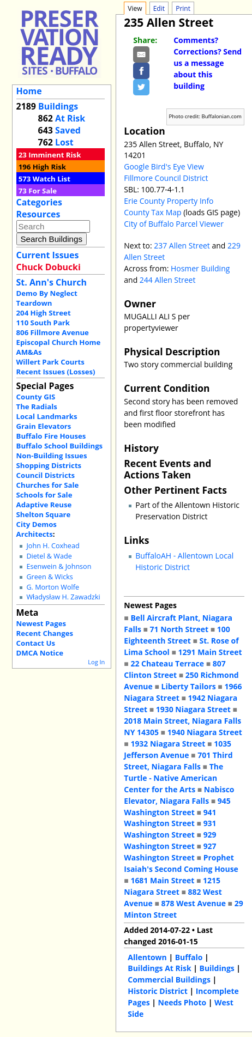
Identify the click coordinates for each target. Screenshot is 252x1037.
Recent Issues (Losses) (55, 372)
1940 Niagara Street (204, 732)
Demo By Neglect (46, 293)
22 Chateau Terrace (167, 663)
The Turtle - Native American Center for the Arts (173, 778)
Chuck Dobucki (48, 267)
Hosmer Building (200, 268)
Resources (38, 214)
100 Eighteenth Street (177, 635)
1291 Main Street (210, 652)
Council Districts (45, 475)
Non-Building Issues (51, 455)
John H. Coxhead (52, 545)
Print (183, 8)
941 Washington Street (170, 818)
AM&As (29, 352)
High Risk (49, 167)
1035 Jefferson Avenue (177, 749)
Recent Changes (45, 633)
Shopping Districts (49, 465)
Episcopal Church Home (58, 342)
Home (29, 91)
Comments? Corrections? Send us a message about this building (207, 63)
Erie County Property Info (168, 201)
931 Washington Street (170, 829)
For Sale (42, 191)
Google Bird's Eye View (163, 166)
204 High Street (43, 313)
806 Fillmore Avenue (52, 332)
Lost (64, 142)
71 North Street (179, 629)
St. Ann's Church (51, 282)
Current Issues (47, 255)
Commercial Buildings (169, 979)
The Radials (36, 406)
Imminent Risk (54, 155)
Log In (96, 662)
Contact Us (35, 643)
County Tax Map (152, 212)
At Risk (70, 118)
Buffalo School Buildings (59, 446)
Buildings (58, 106)
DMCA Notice (39, 653)
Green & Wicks (49, 576)
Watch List (51, 179)
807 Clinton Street (174, 669)
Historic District (158, 991)
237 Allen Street (182, 245)
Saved (68, 130)
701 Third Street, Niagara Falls (178, 761)
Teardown (34, 303)
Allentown (147, 957)
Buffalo (189, 957)
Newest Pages (41, 623)
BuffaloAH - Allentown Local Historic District (184, 561)
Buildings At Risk (159, 968)
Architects (34, 534)
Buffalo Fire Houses (51, 436)
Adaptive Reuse (44, 505)
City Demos (36, 524)
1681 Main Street (162, 880)
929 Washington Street (170, 840)
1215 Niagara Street (172, 886)
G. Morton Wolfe (52, 587)
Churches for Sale (47, 485)
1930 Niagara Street (193, 709)
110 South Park (43, 323)
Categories (39, 202)
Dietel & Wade (48, 556)
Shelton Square (43, 514)
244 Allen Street (168, 280)
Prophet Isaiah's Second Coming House (181, 863)
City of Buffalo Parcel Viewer (174, 224)
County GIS (36, 397)
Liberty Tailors (188, 686)
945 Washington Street (177, 806)
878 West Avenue (193, 903)
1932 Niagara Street (167, 743)
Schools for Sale (44, 495)
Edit (159, 8)
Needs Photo (182, 1002)
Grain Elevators (43, 426)
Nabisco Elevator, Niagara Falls (179, 795)
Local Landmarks (46, 416)
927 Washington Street (170, 852)
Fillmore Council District (166, 178)
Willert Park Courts (50, 362)
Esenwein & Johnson (58, 566)
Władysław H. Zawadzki (63, 597)
